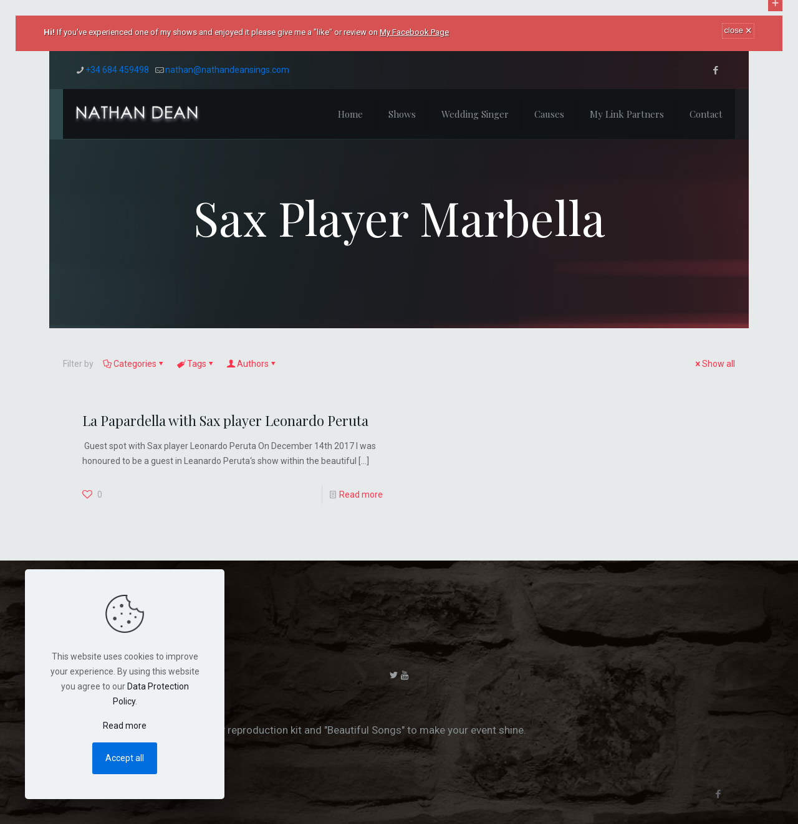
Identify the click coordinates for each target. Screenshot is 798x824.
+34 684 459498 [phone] (117, 70)
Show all (714, 364)
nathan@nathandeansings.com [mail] (227, 70)
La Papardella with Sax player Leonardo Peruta (225, 420)
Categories (134, 364)
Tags (195, 364)
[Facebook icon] (715, 70)
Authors (251, 364)
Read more (361, 495)
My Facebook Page (414, 32)
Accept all (124, 758)
